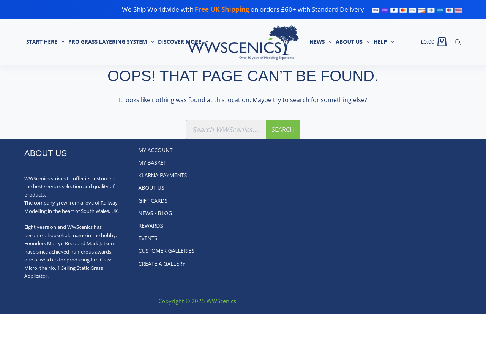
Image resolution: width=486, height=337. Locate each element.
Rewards (151, 225)
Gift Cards (153, 200)
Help (385, 41)
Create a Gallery (162, 263)
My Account (156, 150)
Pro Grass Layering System (112, 41)
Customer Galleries (166, 250)
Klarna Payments (163, 175)
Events (148, 238)
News (321, 41)
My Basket (153, 162)
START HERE (46, 41)
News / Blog (155, 213)
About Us (354, 41)
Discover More (184, 41)
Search (282, 129)
